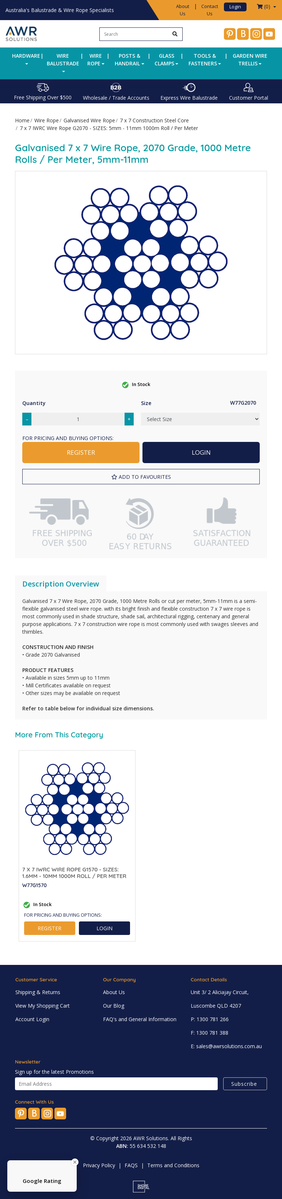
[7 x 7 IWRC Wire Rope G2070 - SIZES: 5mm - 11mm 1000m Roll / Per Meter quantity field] (78, 419)
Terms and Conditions (173, 1165)
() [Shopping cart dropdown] (264, 6)
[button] (141, 477)
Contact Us (209, 10)
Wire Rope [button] (94, 59)
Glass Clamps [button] (164, 59)
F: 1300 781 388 (209, 1032)
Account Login (32, 1019)
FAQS (131, 1165)
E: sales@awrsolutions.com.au (226, 1046)
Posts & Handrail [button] (127, 59)
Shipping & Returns (37, 992)
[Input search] (134, 34)
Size (146, 403)
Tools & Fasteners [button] (202, 59)
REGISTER (81, 452)
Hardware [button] (26, 55)
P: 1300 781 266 (210, 1019)
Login (235, 6)
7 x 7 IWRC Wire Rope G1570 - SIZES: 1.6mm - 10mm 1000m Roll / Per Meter (74, 872)
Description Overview (60, 584)
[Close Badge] (75, 1162)
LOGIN (201, 452)
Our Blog (113, 1005)
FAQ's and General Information (139, 1019)
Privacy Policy (99, 1165)
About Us (182, 10)
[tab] (60, 584)
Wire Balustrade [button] (63, 59)
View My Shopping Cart (42, 1005)
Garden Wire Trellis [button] (250, 59)
